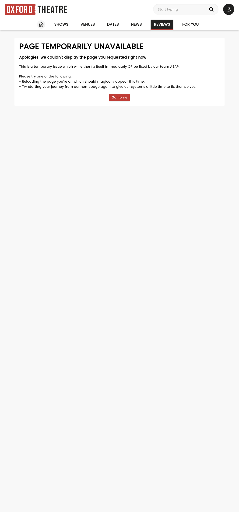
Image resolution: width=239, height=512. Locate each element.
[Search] (212, 9)
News (136, 24)
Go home (119, 97)
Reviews (162, 24)
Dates (113, 24)
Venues (88, 24)
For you (190, 24)
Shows (61, 24)
